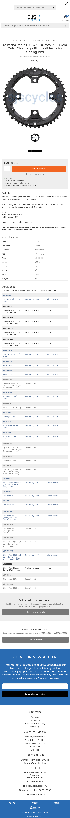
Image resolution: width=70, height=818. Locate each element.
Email (49, 310)
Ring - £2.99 (8, 374)
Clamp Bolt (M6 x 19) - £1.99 (12, 355)
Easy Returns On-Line (35, 740)
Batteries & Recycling (35, 723)
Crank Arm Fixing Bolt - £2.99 (12, 300)
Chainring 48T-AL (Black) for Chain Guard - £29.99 (10, 518)
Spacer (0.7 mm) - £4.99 (10, 437)
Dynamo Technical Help (35, 763)
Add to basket (52, 299)
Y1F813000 (7, 392)
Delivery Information (35, 736)
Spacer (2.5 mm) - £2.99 (11, 397)
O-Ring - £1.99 (9, 416)
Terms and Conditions (35, 743)
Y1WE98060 (8, 551)
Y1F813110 (7, 432)
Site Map (35, 749)
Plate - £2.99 (8, 365)
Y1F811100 (7, 295)
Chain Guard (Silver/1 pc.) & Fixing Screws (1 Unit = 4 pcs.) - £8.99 (12, 557)
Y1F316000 (7, 370)
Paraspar (40, 817)
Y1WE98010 (7, 512)
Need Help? (34, 726)
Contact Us (35, 720)
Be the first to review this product (35, 57)
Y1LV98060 (7, 479)
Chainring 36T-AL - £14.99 (11, 505)
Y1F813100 (7, 421)
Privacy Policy (34, 746)
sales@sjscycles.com (36, 785)
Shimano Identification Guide (35, 760)
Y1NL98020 (7, 501)
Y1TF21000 (7, 412)
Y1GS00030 (7, 350)
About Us (35, 717)
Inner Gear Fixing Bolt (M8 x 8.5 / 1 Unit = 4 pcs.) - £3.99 (12, 485)
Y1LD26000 (7, 492)
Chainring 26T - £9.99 (12, 496)
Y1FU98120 (7, 361)
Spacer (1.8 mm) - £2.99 (10, 426)
